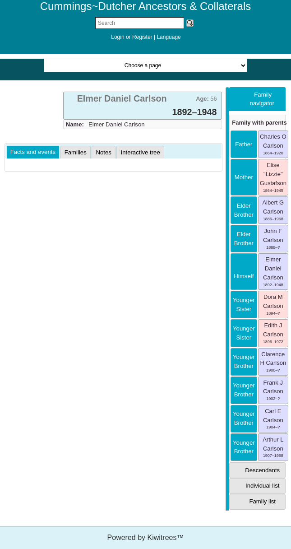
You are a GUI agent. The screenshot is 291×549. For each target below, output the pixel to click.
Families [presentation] (76, 152)
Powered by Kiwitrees (145, 537)
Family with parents (259, 122)
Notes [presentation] (103, 152)
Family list (262, 501)
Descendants (262, 470)
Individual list (262, 485)
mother (244, 177)
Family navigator (262, 99)
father (243, 144)
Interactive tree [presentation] (140, 152)
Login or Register (132, 37)
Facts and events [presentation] (32, 152)
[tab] (142, 106)
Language (168, 37)
